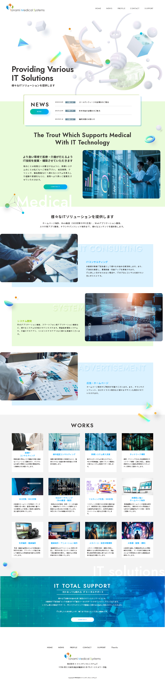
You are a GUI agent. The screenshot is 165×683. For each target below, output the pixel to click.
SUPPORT (149, 9)
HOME (98, 9)
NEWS (109, 9)
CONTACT (134, 9)
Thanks (114, 647)
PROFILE (121, 9)
